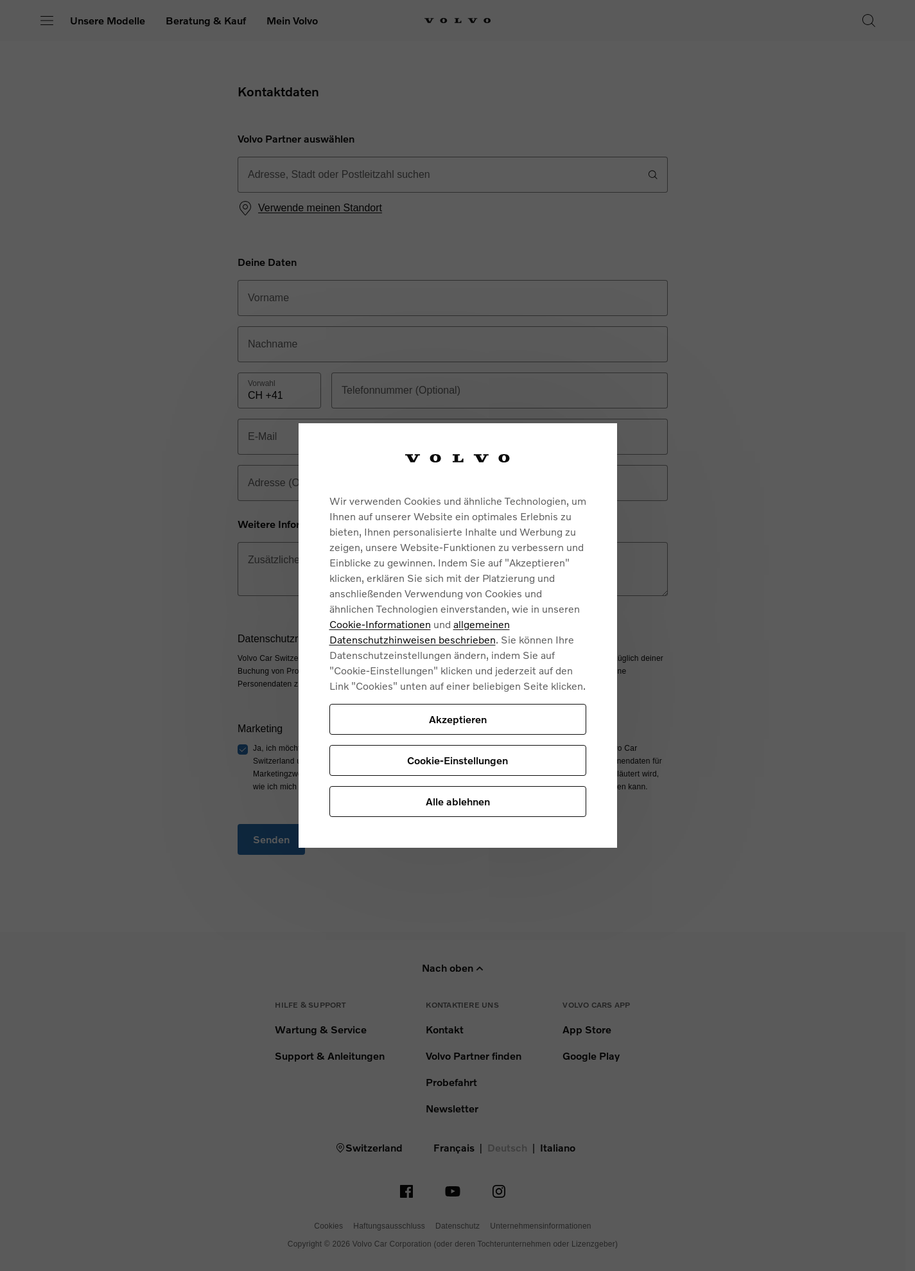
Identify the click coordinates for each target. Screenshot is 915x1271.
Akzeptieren (458, 719)
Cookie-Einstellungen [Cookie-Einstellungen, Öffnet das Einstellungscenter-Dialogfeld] (457, 760)
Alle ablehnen (458, 801)
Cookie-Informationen (380, 624)
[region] (458, 635)
